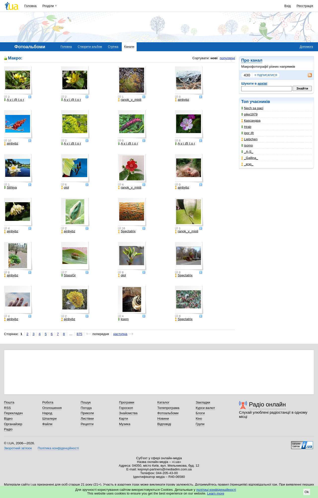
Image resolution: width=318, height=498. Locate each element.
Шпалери (49, 418)
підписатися (265, 75)
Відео (8, 418)
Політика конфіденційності (58, 448)
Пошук (86, 402)
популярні (227, 58)
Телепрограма (168, 408)
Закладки (203, 402)
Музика (124, 424)
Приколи (87, 413)
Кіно (199, 418)
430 (247, 75)
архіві (262, 83)
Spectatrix (127, 231)
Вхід (287, 6)
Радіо (8, 429)
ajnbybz (182, 99)
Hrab (246, 127)
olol (65, 187)
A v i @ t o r (14, 99)
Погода (86, 408)
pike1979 (249, 114)
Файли (47, 424)
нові (213, 58)
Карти (123, 418)
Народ (47, 413)
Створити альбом (90, 47)
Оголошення (52, 408)
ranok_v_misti (129, 99)
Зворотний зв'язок (18, 448)
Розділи (48, 6)
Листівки (87, 418)
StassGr (68, 275)
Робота (47, 402)
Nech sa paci (252, 108)
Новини (163, 418)
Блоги (200, 413)
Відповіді (164, 424)
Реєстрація (305, 6)
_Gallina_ (249, 158)
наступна (120, 334)
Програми (126, 402)
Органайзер (13, 424)
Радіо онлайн (267, 404)
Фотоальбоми (167, 413)
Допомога (306, 47)
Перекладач (13, 413)
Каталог (163, 402)
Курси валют (205, 408)
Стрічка (113, 47)
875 (79, 334)
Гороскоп (126, 408)
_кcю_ (247, 164)
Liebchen (249, 139)
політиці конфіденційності (216, 490)
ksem (123, 319)
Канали (129, 47)
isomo (247, 145)
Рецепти (87, 424)
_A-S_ (247, 151)
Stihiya (10, 187)
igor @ (247, 133)
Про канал (251, 60)
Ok (307, 492)
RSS (7, 408)
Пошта (9, 402)
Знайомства (128, 413)
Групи (200, 424)
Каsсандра (250, 120)
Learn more (215, 493)
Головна (30, 6)
